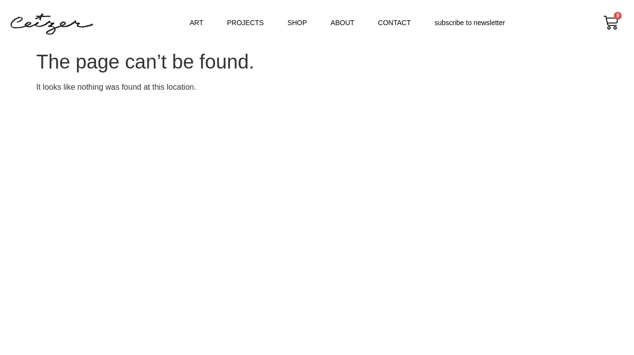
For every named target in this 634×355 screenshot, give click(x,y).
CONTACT (394, 23)
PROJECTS (245, 23)
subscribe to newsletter (469, 23)
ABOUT (342, 23)
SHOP (297, 23)
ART (196, 23)
